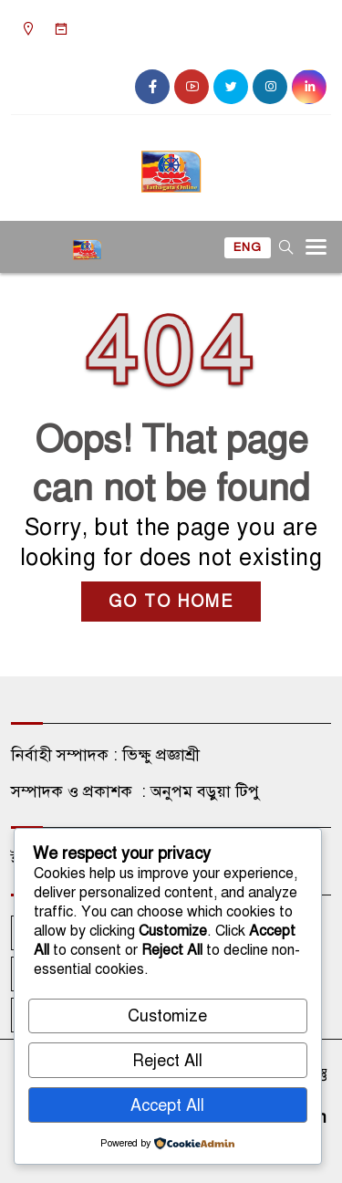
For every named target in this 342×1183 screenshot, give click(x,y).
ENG (247, 247)
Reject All (167, 1061)
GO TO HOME (171, 602)
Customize (167, 1016)
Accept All (167, 1105)
